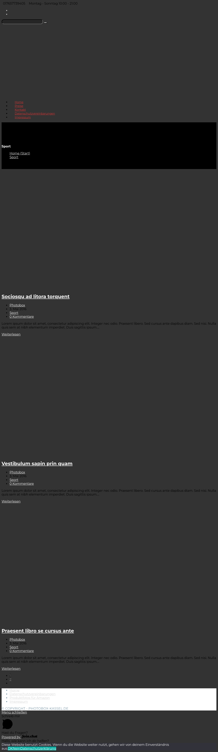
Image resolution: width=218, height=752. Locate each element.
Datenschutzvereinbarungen (33, 694)
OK (10, 748)
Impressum (19, 702)
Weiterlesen (11, 334)
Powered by (19, 737)
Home (15, 690)
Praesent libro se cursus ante (38, 631)
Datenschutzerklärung (38, 748)
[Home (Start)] (20, 153)
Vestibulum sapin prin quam (37, 463)
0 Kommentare (22, 317)
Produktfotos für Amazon (30, 698)
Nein (16, 748)
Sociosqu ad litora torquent (36, 296)
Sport (14, 313)
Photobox (17, 305)
